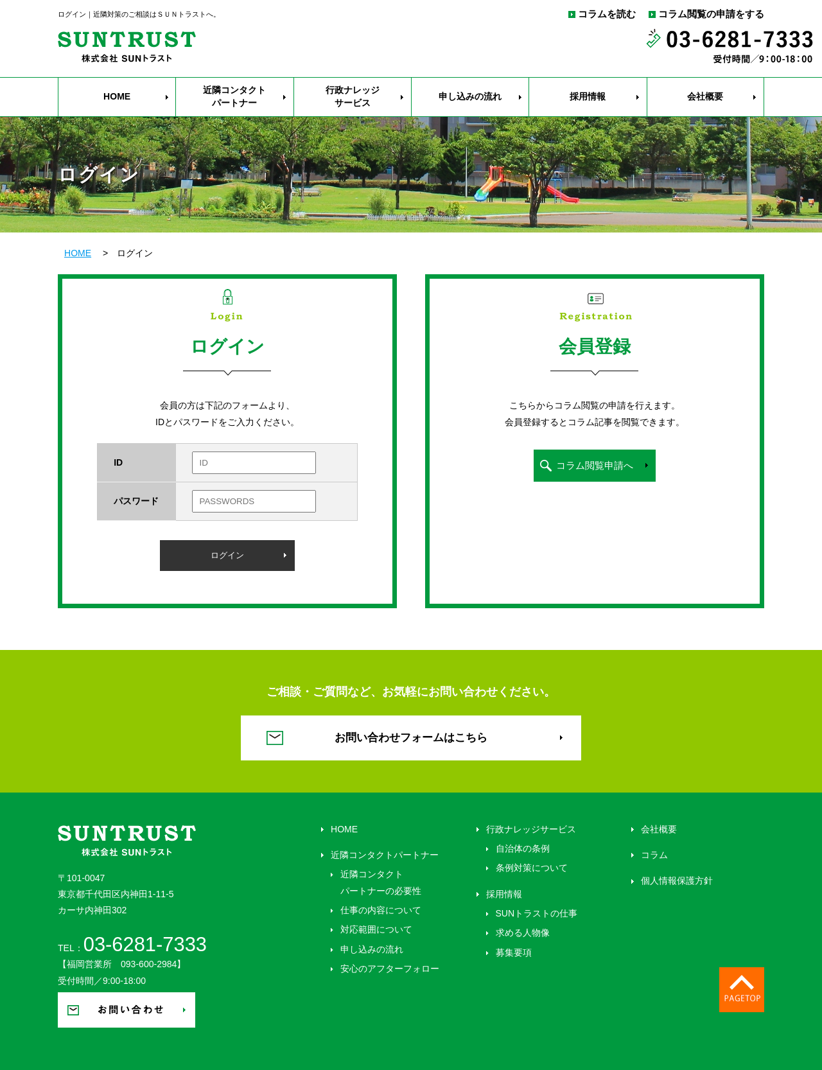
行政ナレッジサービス (531, 829)
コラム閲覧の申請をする (711, 14)
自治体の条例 (523, 848)
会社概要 (705, 96)
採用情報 (588, 96)
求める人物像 (523, 932)
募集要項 (514, 952)
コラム (654, 855)
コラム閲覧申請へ (594, 465)
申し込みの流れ (470, 96)
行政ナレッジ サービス (353, 96)
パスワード (136, 501)
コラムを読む (607, 14)
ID (118, 462)
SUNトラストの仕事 (537, 913)
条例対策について (532, 868)
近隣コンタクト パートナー (234, 96)
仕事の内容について (380, 910)
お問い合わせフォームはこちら (411, 738)
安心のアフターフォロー (389, 968)
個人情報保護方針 (677, 880)
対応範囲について (376, 929)
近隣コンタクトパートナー (385, 855)
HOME (116, 96)
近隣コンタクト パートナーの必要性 (380, 882)
